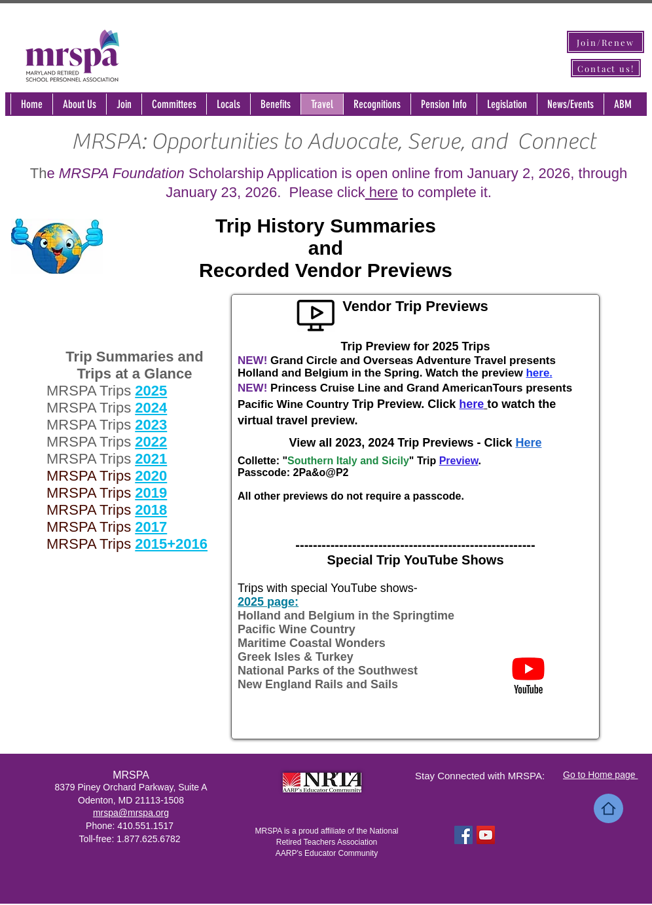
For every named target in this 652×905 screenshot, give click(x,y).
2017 (151, 527)
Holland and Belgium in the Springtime (346, 615)
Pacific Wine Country (296, 629)
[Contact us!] (606, 68)
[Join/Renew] (605, 42)
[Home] (608, 808)
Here (528, 442)
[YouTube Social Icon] (486, 835)
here (381, 192)
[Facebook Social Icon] (463, 835)
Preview (459, 460)
